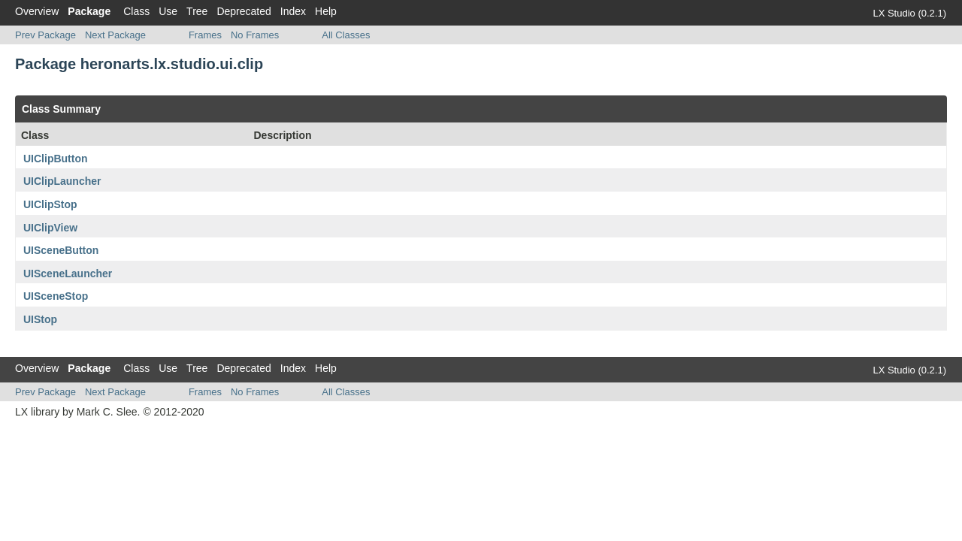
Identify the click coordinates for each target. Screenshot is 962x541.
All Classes (346, 35)
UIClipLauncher (62, 181)
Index (293, 11)
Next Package (115, 35)
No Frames (255, 35)
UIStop (40, 319)
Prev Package (45, 35)
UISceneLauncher (67, 273)
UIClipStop (50, 204)
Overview (37, 11)
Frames (205, 35)
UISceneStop (55, 296)
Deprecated (243, 11)
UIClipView (50, 228)
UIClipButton (55, 159)
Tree (196, 11)
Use (168, 11)
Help (326, 11)
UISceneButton (60, 250)
